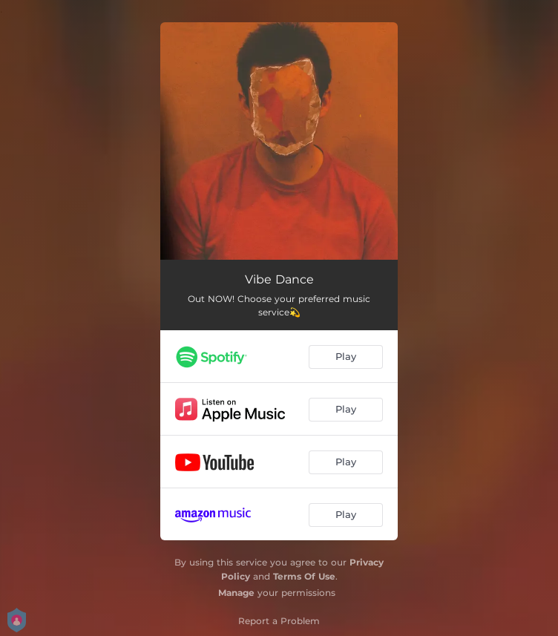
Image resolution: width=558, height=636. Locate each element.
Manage (236, 592)
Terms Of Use (304, 576)
